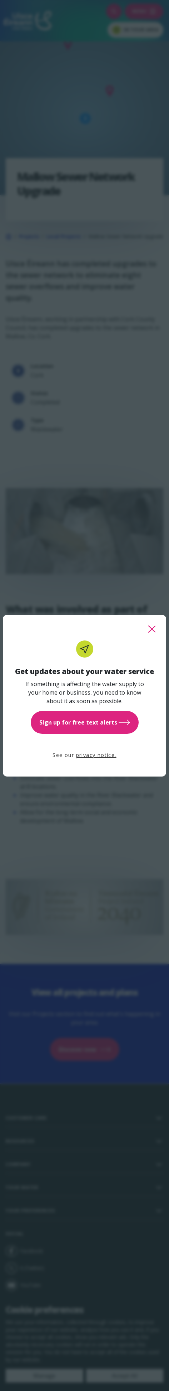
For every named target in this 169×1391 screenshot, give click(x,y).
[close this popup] (151, 629)
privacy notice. (96, 755)
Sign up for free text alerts (84, 722)
